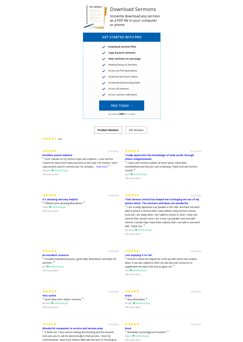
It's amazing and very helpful (60, 199)
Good (128, 328)
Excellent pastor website (57, 155)
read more (101, 166)
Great (128, 295)
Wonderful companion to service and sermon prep (72, 328)
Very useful (49, 295)
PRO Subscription (50, 174)
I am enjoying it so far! (138, 255)
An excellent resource (55, 255)
